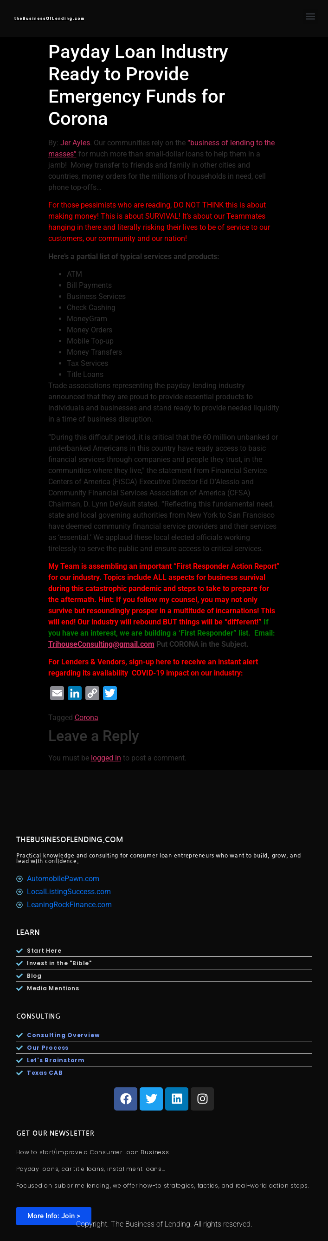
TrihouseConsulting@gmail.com (101, 644)
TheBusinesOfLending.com (69, 839)
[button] (310, 16)
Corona (86, 717)
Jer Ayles (75, 142)
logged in (106, 758)
